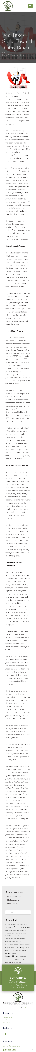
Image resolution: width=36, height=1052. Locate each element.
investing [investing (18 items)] (20, 947)
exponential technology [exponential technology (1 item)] (16, 935)
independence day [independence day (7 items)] (12, 944)
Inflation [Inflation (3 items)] (22, 944)
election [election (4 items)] (8, 936)
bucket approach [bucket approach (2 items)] (25, 927)
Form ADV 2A (10, 1007)
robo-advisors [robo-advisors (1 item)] (18, 962)
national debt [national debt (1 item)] (23, 956)
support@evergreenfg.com (12, 1046)
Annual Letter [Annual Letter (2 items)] (21, 924)
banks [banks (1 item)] (27, 924)
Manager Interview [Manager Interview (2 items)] (10, 953)
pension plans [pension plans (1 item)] (8, 959)
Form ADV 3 (18, 1007)
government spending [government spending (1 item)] (10, 941)
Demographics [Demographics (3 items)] (21, 930)
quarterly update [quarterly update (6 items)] (18, 959)
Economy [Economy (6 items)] (15, 933)
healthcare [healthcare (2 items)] (19, 941)
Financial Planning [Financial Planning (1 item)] (21, 938)
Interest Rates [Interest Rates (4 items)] (10, 947)
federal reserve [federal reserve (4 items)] (10, 938)
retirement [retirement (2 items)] (8, 962)
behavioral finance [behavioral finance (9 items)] (12, 927)
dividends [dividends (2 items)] (8, 933)
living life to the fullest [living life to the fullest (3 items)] (12, 950)
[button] (30, 6)
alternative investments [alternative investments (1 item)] (10, 924)
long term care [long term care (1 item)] (22, 950)
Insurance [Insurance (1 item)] (27, 944)
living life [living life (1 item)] (27, 947)
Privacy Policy (25, 1007)
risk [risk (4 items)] (13, 962)
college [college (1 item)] (6, 930)
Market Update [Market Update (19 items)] (12, 956)
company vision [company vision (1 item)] (13, 930)
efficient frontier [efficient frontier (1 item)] (22, 933)
